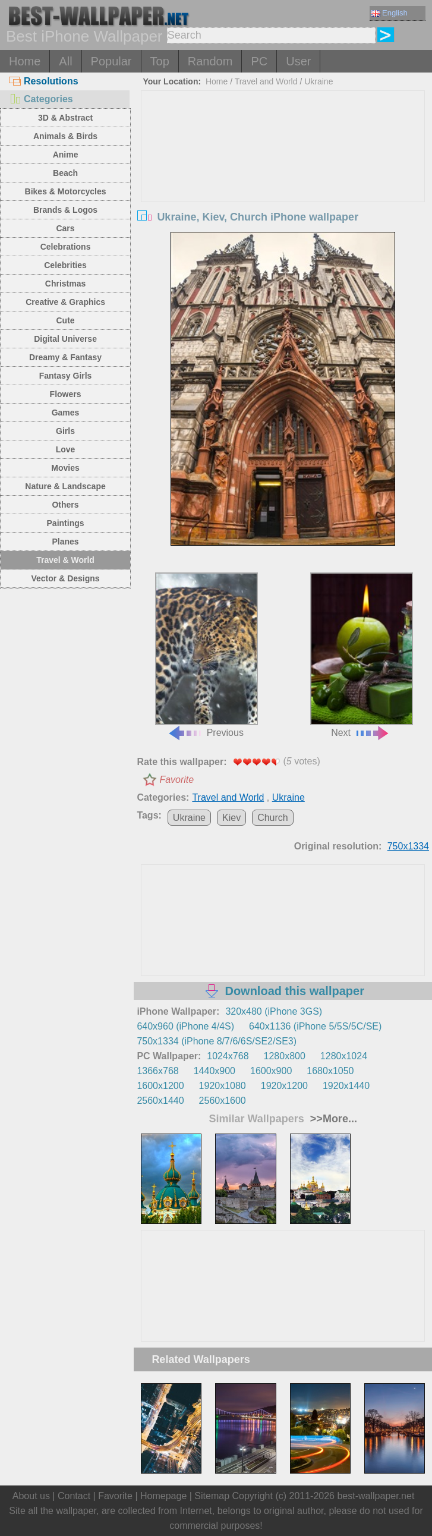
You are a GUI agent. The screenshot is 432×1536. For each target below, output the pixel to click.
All (65, 61)
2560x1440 (160, 1101)
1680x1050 (330, 1071)
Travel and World (266, 81)
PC (259, 61)
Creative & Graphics (65, 302)
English (389, 12)
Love (65, 449)
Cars (65, 228)
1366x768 (157, 1071)
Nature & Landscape (65, 486)
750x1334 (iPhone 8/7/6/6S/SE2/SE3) (217, 1041)
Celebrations (65, 246)
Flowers (65, 394)
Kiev (231, 818)
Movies (65, 468)
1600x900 (271, 1071)
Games (66, 412)
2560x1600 (222, 1101)
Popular (111, 61)
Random (210, 61)
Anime (65, 154)
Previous (206, 655)
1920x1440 (346, 1086)
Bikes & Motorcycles (65, 191)
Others (65, 504)
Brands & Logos (65, 210)
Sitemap (211, 1496)
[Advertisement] (283, 180)
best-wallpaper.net (375, 1496)
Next (361, 655)
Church (272, 818)
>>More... (332, 1119)
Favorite (176, 780)
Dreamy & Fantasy (65, 357)
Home (24, 61)
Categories (41, 99)
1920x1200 (284, 1086)
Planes (65, 541)
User (298, 61)
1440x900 (214, 1071)
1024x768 (227, 1056)
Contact (74, 1496)
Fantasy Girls (65, 375)
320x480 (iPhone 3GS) (273, 1011)
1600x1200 (160, 1086)
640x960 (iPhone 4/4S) (185, 1026)
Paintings (65, 523)
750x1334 (408, 846)
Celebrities (65, 265)
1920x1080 (222, 1086)
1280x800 (284, 1056)
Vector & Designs (65, 578)
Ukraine (318, 81)
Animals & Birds (65, 136)
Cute (65, 320)
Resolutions (43, 81)
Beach (65, 173)
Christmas (65, 283)
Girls (65, 431)
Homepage (163, 1496)
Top (159, 61)
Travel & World (65, 560)
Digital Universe (65, 339)
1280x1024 (343, 1056)
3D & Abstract (65, 117)
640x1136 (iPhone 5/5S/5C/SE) (315, 1026)
